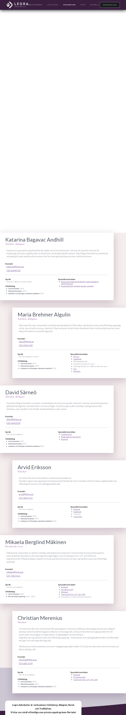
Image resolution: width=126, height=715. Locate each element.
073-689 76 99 (26, 663)
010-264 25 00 (26, 345)
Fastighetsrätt (66, 434)
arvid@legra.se (26, 494)
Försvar (76, 356)
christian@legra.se (28, 659)
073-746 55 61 (13, 575)
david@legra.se (14, 419)
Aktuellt (94, 5)
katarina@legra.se (15, 266)
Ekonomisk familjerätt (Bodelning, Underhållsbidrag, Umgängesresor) (80, 283)
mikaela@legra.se (15, 572)
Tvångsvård (77, 517)
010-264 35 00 (13, 423)
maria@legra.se (26, 341)
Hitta (82, 5)
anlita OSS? (52, 5)
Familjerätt (77, 359)
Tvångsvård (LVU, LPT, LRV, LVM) (73, 594)
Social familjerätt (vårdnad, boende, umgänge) (77, 286)
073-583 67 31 (26, 498)
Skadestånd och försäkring (71, 437)
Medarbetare (69, 5)
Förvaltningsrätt (67, 589)
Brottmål (64, 439)
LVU (74, 369)
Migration (76, 371)
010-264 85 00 (13, 270)
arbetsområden (34, 5)
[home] (17, 5)
